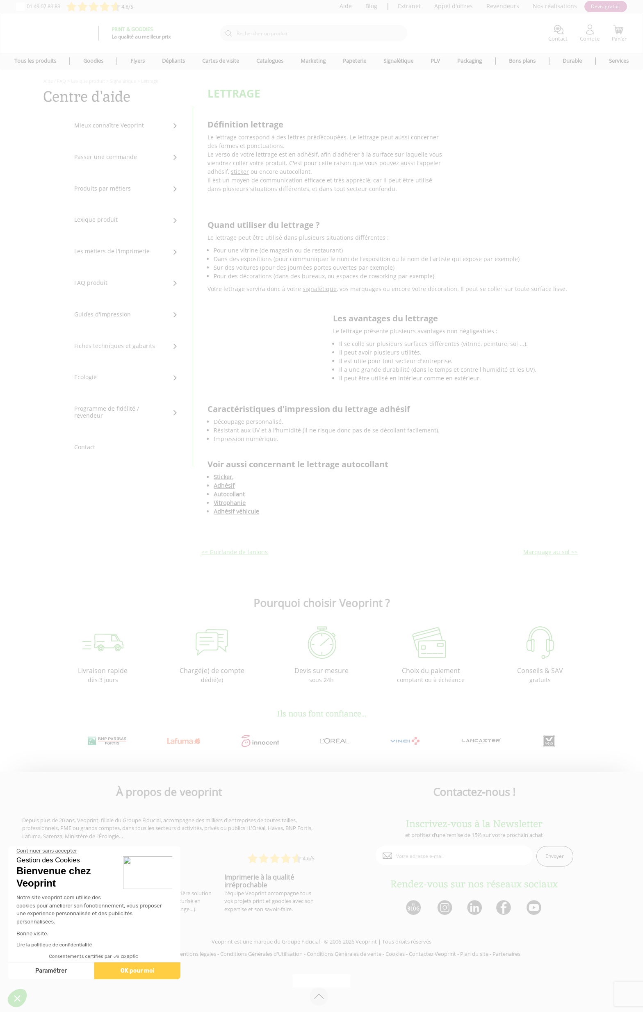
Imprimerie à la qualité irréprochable (259, 881)
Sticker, (223, 477)
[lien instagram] (444, 908)
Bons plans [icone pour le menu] (522, 60)
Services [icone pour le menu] (619, 60)
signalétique (320, 289)
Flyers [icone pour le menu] (137, 60)
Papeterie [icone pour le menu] (354, 60)
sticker (240, 171)
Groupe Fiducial (301, 941)
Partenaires (506, 953)
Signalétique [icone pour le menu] (398, 60)
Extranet (409, 6)
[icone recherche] (228, 34)
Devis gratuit (605, 6)
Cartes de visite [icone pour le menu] (220, 60)
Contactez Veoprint (432, 953)
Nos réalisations (555, 6)
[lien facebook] (504, 908)
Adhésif (224, 485)
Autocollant (229, 494)
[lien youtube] (535, 908)
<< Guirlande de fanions (234, 552)
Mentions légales (195, 953)
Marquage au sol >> (550, 552)
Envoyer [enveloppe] (554, 856)
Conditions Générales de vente (344, 953)
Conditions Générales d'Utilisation (261, 953)
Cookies (395, 953)
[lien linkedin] (474, 908)
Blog (371, 6)
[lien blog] (413, 908)
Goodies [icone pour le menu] (93, 60)
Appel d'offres (453, 6)
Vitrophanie (230, 503)
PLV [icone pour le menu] (435, 60)
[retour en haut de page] (319, 996)
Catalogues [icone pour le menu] (269, 60)
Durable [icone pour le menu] (572, 60)
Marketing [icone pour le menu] (313, 60)
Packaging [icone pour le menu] (469, 60)
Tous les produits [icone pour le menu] (35, 60)
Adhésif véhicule (236, 511)
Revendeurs (502, 6)
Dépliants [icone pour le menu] (173, 60)
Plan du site (474, 953)
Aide (346, 6)
